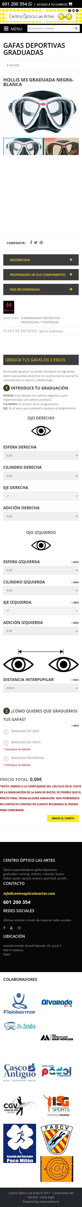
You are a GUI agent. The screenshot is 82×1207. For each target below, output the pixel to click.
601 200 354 (17, 4)
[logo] (41, 16)
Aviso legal (47, 1197)
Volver (13, 65)
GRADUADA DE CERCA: (22, 742)
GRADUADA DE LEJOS (21, 731)
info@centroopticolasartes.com (29, 893)
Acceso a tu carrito (54, 4)
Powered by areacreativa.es (41, 1201)
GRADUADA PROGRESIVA (23, 758)
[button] (74, 90)
